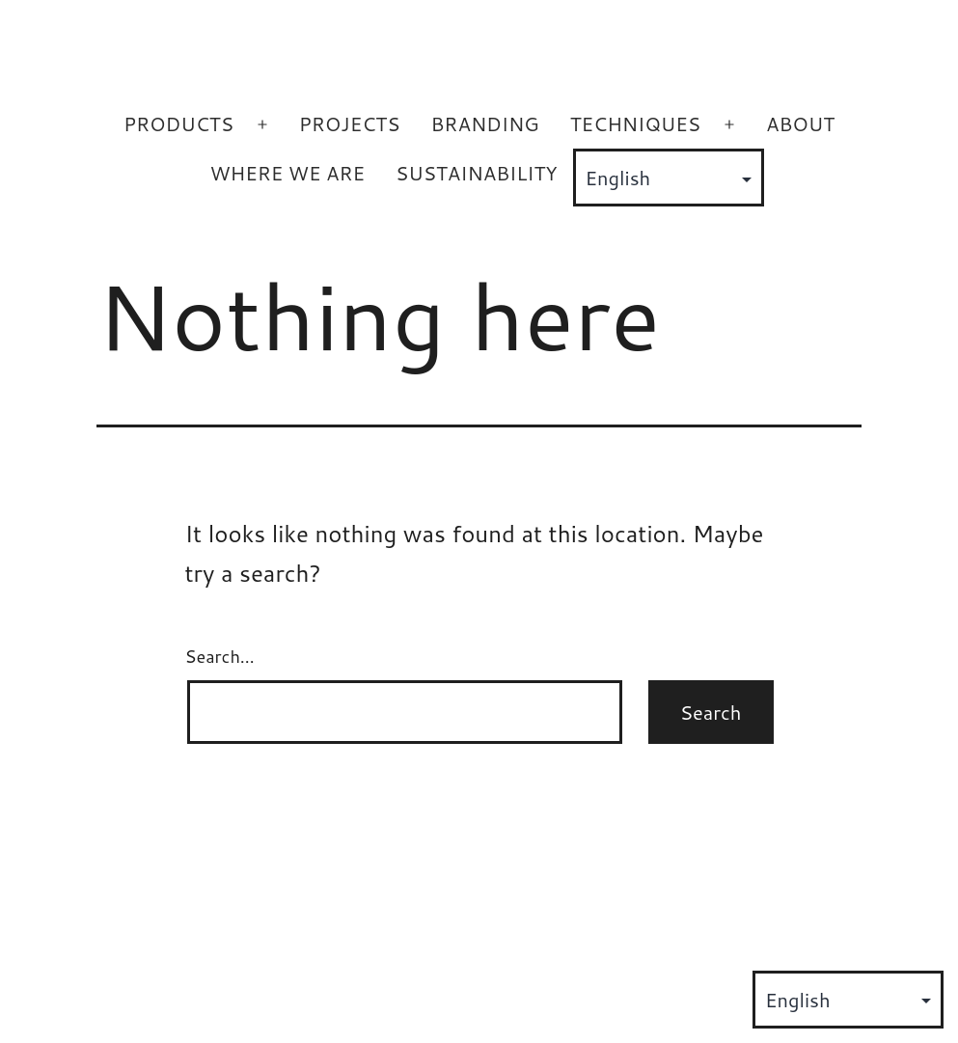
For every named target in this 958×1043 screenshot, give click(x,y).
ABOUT (800, 123)
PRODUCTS (178, 123)
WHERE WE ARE (287, 172)
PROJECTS (349, 123)
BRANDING (484, 123)
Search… (220, 656)
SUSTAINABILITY (477, 172)
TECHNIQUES (635, 123)
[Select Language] (668, 177)
